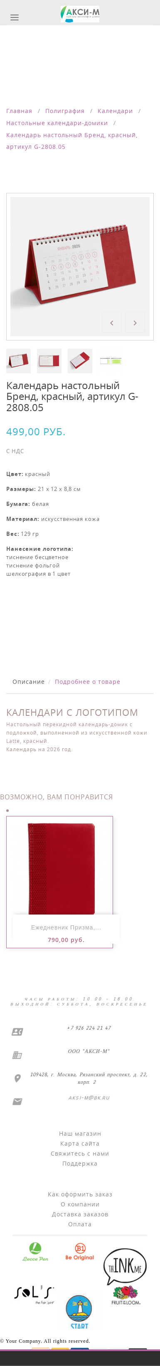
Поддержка (80, 1163)
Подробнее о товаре (88, 681)
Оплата (80, 1224)
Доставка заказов (80, 1214)
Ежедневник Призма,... (66, 927)
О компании (80, 1204)
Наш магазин (80, 1133)
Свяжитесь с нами (80, 1153)
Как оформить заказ (80, 1194)
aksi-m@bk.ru (88, 1097)
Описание (28, 681)
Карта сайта (80, 1143)
